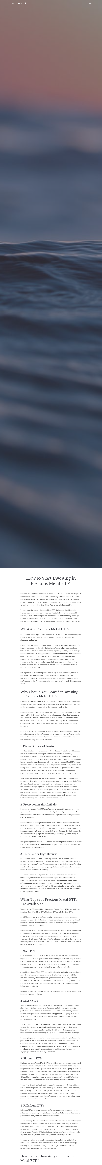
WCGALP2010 (19, 3)
